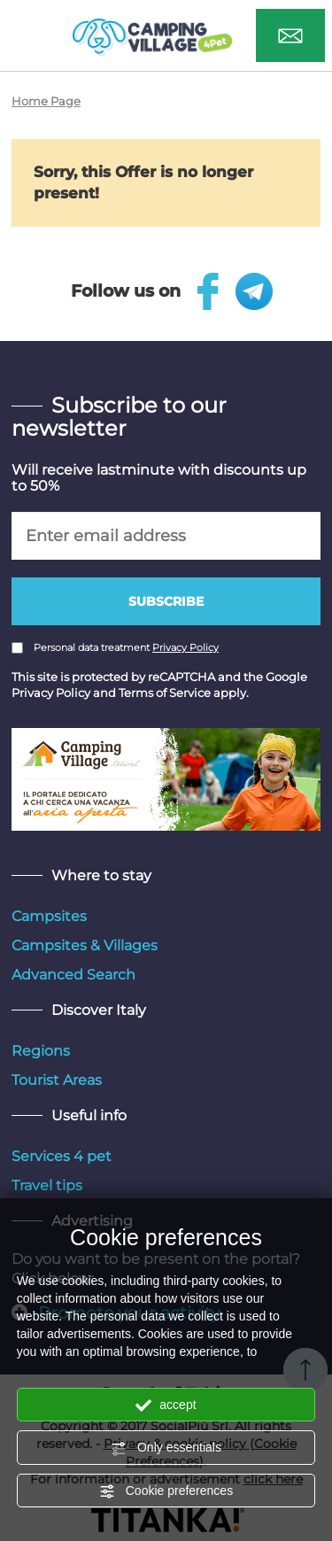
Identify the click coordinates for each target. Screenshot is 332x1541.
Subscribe (166, 601)
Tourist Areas (57, 1080)
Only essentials (166, 1448)
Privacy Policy (185, 647)
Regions (41, 1050)
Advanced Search (73, 974)
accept (165, 1405)
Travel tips (47, 1185)
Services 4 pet (62, 1156)
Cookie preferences (166, 1491)
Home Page (46, 101)
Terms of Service (165, 692)
